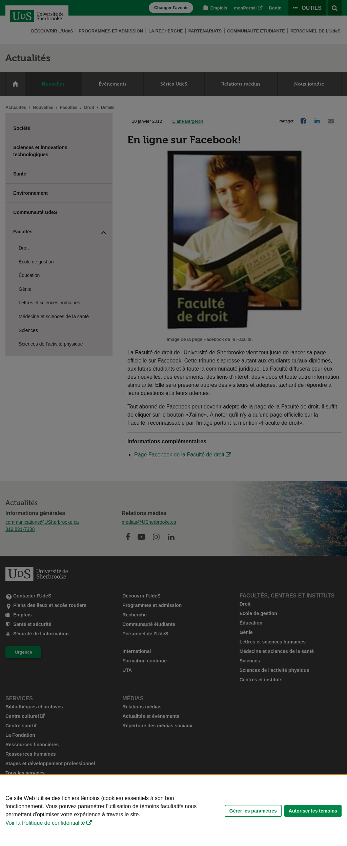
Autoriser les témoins (313, 811)
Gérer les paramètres (253, 811)
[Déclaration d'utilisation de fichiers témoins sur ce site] (173, 810)
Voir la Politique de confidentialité (45, 823)
